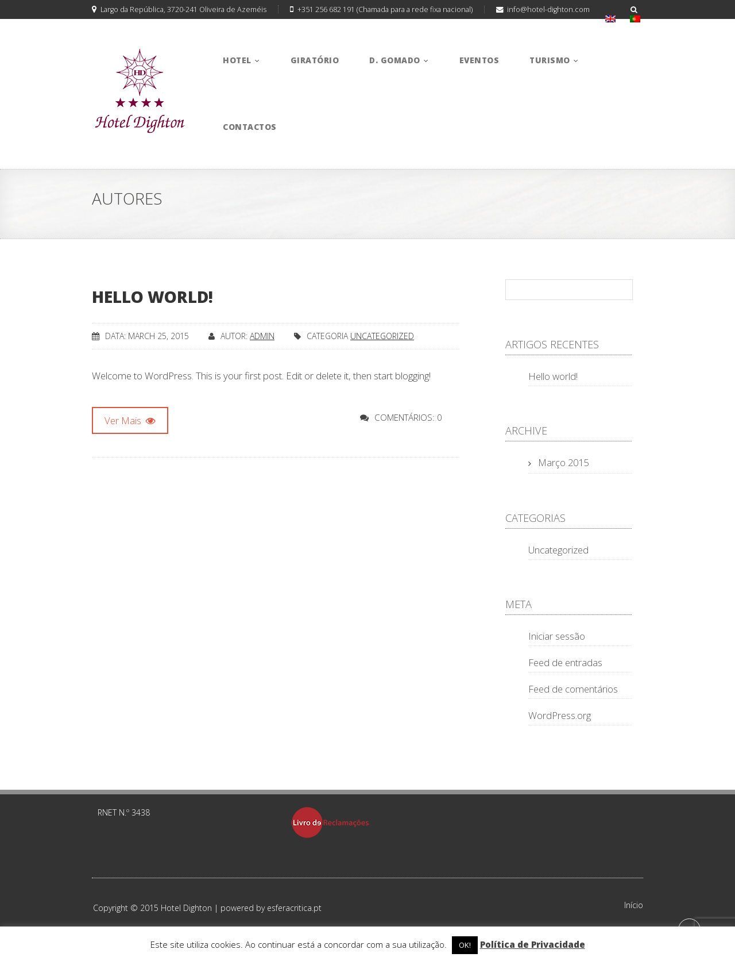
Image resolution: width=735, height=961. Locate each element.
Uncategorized (382, 335)
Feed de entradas (565, 662)
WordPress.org (559, 715)
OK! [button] (465, 945)
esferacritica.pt (294, 907)
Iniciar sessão (556, 636)
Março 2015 (563, 462)
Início (633, 905)
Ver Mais (130, 420)
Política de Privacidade (532, 944)
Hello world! (152, 296)
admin (262, 335)
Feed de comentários (573, 688)
